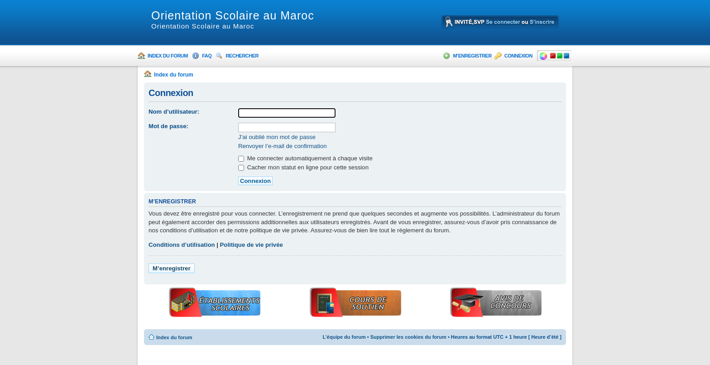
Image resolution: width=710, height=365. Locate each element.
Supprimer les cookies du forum (408, 337)
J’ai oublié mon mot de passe (277, 137)
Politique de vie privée (251, 244)
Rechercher (242, 55)
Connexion (518, 55)
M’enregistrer (472, 55)
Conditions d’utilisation (182, 244)
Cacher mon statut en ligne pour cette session (303, 167)
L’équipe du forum (343, 337)
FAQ (206, 55)
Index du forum (168, 55)
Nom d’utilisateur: (174, 111)
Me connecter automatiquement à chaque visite (305, 158)
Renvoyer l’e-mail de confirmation (282, 146)
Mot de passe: (168, 126)
